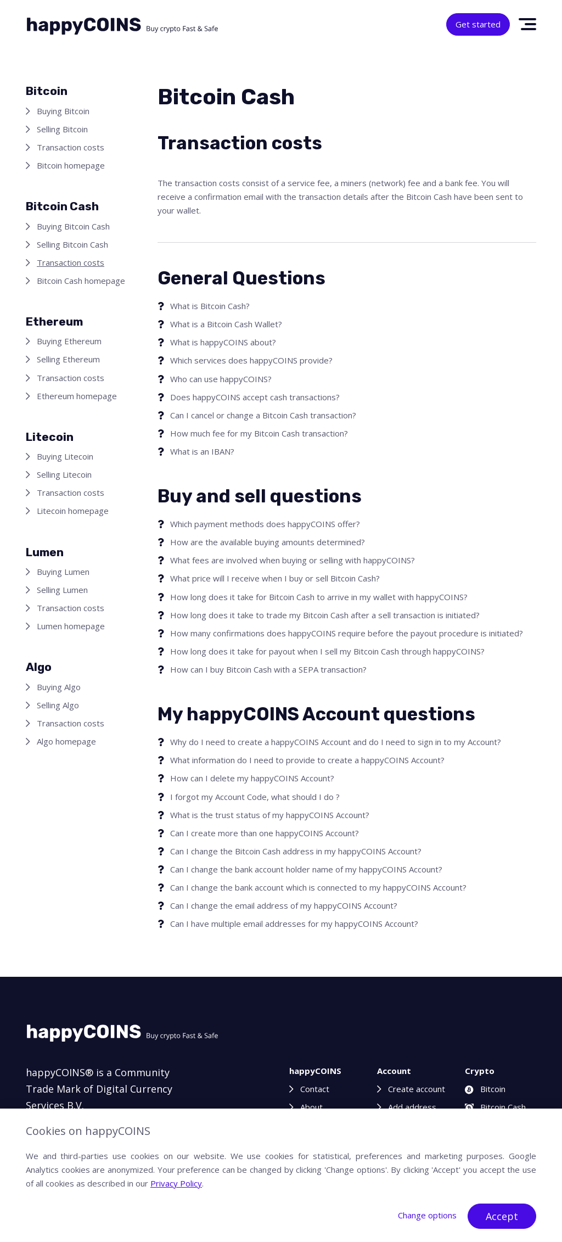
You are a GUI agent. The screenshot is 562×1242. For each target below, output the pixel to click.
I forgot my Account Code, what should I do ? (255, 796)
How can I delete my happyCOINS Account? (252, 778)
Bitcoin (485, 1088)
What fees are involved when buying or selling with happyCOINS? (292, 560)
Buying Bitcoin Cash (73, 226)
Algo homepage (66, 741)
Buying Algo (59, 686)
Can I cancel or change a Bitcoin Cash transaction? (263, 415)
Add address (412, 1106)
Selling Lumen (62, 589)
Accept (502, 1216)
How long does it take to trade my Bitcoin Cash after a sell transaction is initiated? (325, 614)
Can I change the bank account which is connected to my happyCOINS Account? (318, 887)
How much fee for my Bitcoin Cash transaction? (259, 433)
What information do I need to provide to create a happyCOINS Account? (307, 759)
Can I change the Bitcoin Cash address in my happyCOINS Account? (296, 851)
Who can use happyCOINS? (221, 378)
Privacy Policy (176, 1183)
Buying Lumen (63, 571)
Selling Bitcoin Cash (72, 244)
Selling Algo (58, 705)
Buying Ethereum (69, 340)
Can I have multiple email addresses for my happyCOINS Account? (294, 923)
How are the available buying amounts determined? (267, 541)
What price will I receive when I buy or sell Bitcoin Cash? (275, 578)
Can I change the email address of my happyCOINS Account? (283, 905)
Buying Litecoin (65, 456)
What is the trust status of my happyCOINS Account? (269, 814)
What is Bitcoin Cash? (210, 305)
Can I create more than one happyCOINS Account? (264, 832)
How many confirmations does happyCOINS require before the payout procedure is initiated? (346, 633)
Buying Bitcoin (63, 110)
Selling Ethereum (68, 359)
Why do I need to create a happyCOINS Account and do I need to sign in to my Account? (335, 741)
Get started (478, 24)
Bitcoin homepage (71, 165)
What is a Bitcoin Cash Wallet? (226, 323)
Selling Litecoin (64, 474)
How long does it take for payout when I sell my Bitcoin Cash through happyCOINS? (327, 651)
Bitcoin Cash (495, 1106)
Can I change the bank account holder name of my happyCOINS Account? (306, 869)
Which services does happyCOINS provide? (251, 360)
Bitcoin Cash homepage (81, 280)
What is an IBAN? (202, 451)
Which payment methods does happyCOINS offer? (265, 523)
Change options (427, 1215)
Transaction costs (70, 147)
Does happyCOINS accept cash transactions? (255, 396)
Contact (314, 1088)
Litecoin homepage (73, 510)
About (311, 1106)
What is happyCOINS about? (223, 342)
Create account (416, 1088)
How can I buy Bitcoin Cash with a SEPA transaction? (268, 669)
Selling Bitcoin (62, 129)
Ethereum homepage (77, 395)
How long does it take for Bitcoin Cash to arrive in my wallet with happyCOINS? (319, 596)
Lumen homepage (71, 625)
